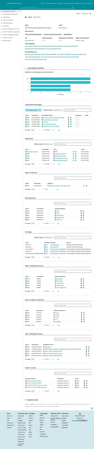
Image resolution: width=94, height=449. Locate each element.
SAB (8, 420)
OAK (41, 427)
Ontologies (59, 3)
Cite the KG (21, 434)
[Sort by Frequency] (82, 115)
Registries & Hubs (80, 3)
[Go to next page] (51, 130)
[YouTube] (84, 420)
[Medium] (77, 420)
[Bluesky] (86, 420)
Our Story (9, 416)
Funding (9, 427)
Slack (64, 418)
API (19, 418)
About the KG (21, 437)
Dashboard (21, 441)
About (43, 3)
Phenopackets (44, 436)
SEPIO (30, 434)
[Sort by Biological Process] (54, 344)
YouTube (65, 425)
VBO (30, 430)
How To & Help (22, 427)
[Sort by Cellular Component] (66, 310)
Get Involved (65, 416)
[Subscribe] (73, 420)
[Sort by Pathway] (53, 183)
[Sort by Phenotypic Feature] (54, 115)
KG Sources (21, 439)
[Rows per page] (33, 130)
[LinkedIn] (82, 420)
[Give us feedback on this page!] (92, 408)
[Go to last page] (53, 130)
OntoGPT (42, 432)
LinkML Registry (55, 427)
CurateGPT (43, 434)
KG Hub (53, 422)
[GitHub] (80, 420)
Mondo (31, 416)
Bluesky (64, 427)
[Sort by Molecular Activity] (66, 276)
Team (8, 418)
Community (89, 3)
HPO (30, 423)
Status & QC (21, 425)
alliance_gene (80, 40)
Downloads (21, 416)
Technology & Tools (69, 3)
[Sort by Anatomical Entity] (66, 208)
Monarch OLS (54, 416)
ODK (41, 429)
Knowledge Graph (51, 3)
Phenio (30, 425)
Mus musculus (63, 28)
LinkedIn (64, 423)
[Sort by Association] (39, 115)
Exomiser (42, 418)
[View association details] (71, 117)
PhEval (41, 420)
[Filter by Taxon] (52, 110)
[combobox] (47, 7)
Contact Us (10, 423)
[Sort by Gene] (29, 115)
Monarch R (21, 423)
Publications (10, 425)
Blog (63, 420)
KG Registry (54, 424)
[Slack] (75, 420)
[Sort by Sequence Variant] (36, 378)
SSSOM (42, 425)
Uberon (31, 418)
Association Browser (21, 444)
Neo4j (20, 420)
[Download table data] (59, 130)
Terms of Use (21, 432)
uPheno (31, 420)
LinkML (41, 422)
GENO (30, 432)
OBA (30, 427)
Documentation (22, 430)
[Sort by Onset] (89, 115)
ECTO (30, 437)
